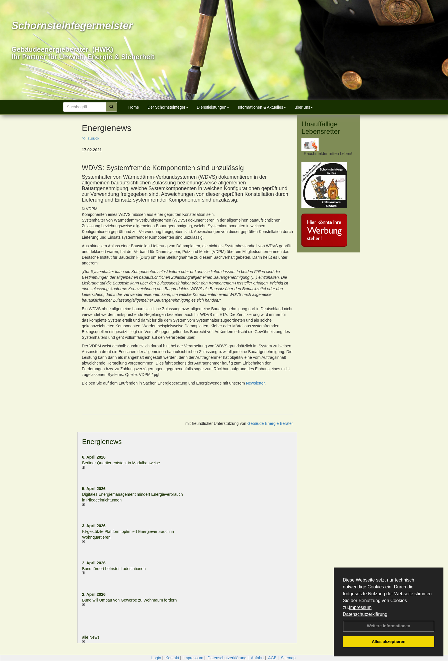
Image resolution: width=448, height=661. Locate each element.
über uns (304, 107)
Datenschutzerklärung (365, 614)
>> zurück (90, 138)
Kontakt (172, 658)
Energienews (102, 441)
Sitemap (288, 658)
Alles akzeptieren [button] (388, 641)
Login (156, 658)
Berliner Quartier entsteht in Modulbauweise (121, 463)
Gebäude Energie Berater (270, 423)
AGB (272, 658)
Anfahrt (257, 658)
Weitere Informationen (388, 626)
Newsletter (255, 383)
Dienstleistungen (213, 107)
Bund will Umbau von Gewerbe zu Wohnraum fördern (129, 600)
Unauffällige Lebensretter (320, 127)
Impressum (360, 607)
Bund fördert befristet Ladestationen (114, 568)
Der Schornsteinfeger (167, 107)
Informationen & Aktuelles (262, 107)
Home (133, 107)
